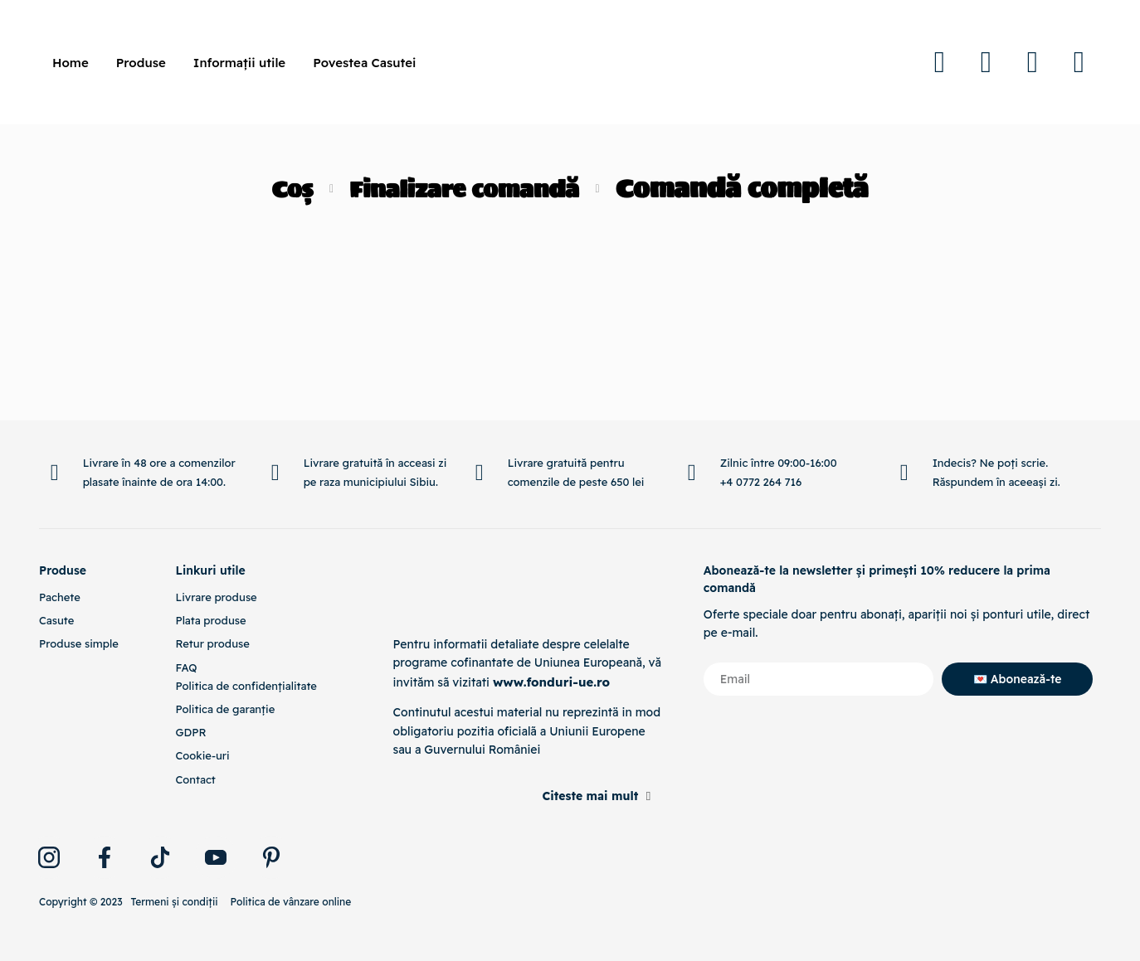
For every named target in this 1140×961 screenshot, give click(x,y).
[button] (527, 790)
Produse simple (79, 643)
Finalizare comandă (467, 188)
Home (70, 62)
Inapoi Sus (1033, 415)
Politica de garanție (225, 709)
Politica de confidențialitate (245, 685)
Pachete (59, 597)
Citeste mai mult (590, 796)
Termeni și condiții (173, 901)
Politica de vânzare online (291, 901)
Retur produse (212, 643)
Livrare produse (215, 597)
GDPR (190, 732)
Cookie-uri (202, 755)
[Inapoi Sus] (1033, 404)
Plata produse (210, 620)
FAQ (186, 667)
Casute (56, 620)
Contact (195, 779)
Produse (141, 62)
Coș (278, 188)
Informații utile (239, 62)
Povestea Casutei (364, 62)
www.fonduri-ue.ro (548, 681)
